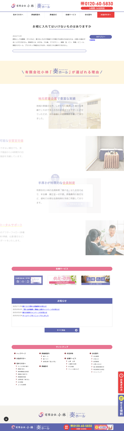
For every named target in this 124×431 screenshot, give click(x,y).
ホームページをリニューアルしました (35, 315)
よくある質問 (22, 385)
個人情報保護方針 (98, 367)
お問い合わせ (97, 364)
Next (114, 280)
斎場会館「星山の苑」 (50, 361)
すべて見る (68, 330)
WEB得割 (20, 382)
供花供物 (70, 353)
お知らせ (96, 359)
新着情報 (92, 40)
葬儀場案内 (35, 15)
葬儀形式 (53, 15)
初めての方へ (18, 15)
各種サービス (71, 15)
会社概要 (96, 356)
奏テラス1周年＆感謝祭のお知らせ (34, 306)
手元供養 (71, 366)
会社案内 (88, 15)
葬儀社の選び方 (22, 374)
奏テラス (45, 359)
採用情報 (96, 361)
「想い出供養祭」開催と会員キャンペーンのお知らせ (41, 309)
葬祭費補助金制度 (23, 371)
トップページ (21, 353)
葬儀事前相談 (22, 377)
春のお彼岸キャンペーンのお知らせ (34, 312)
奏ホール (45, 356)
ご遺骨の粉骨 (72, 364)
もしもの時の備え (23, 366)
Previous (10, 280)
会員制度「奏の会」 (24, 379)
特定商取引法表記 (98, 369)
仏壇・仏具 (71, 361)
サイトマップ (97, 372)
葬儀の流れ (21, 369)
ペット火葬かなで (73, 369)
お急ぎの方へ (106, 15)
